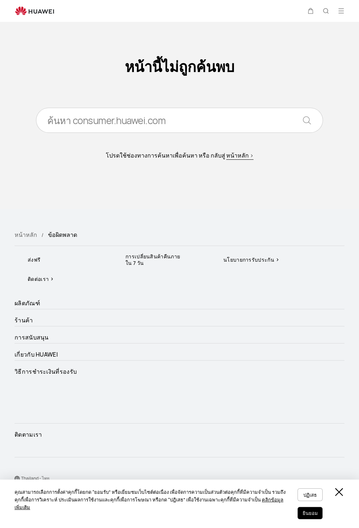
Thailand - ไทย (35, 478)
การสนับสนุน (32, 337)
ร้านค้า (24, 320)
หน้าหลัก (26, 235)
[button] (310, 11)
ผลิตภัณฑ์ (27, 303)
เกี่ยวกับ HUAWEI (36, 354)
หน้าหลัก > (240, 156)
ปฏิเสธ (309, 496)
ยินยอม (309, 513)
